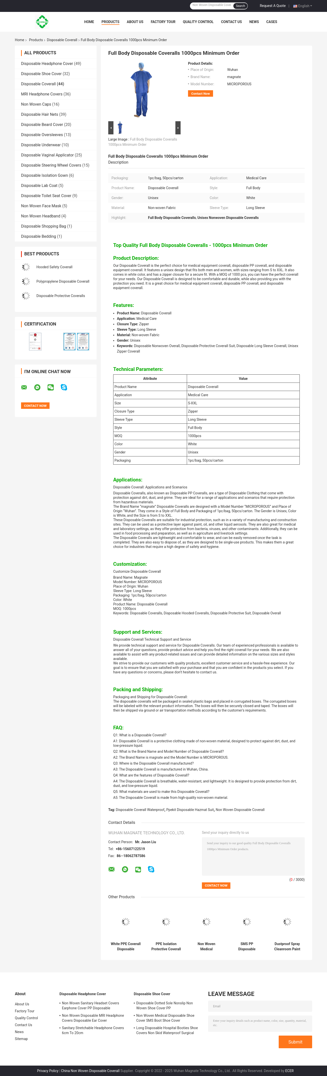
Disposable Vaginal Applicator (47, 155)
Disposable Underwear (41, 145)
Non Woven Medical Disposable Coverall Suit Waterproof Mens (206, 946)
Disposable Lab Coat (39, 185)
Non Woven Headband (40, 216)
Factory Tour (163, 22)
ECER (289, 1071)
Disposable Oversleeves (42, 134)
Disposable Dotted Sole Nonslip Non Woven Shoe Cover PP (164, 1005)
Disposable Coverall (62, 40)
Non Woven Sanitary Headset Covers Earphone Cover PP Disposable (90, 1005)
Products (110, 22)
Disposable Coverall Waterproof (140, 810)
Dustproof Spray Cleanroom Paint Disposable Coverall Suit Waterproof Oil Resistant (287, 946)
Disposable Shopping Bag (43, 226)
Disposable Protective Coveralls (60, 296)
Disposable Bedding (38, 236)
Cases (271, 22)
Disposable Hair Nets (39, 114)
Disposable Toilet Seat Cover (46, 195)
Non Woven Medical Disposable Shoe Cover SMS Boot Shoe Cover (165, 1018)
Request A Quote (273, 6)
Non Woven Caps (36, 104)
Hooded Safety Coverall (54, 267)
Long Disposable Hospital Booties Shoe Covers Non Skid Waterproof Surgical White (167, 1031)
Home (89, 22)
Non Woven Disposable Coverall (240, 810)
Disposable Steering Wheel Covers (51, 165)
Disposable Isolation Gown (44, 175)
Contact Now (200, 93)
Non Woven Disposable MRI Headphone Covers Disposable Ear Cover (93, 1018)
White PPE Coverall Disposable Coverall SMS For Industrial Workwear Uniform (125, 946)
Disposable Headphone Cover (47, 63)
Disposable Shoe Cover (41, 73)
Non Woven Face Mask (41, 206)
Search (240, 6)
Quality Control (198, 22)
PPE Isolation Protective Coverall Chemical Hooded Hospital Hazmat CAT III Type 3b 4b (166, 946)
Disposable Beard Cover (42, 124)
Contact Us (231, 22)
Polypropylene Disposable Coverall (62, 281)
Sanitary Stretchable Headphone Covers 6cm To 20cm (93, 1030)
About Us (135, 22)
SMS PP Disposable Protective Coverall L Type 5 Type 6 (247, 946)
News (254, 22)
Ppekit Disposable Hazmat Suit (190, 810)
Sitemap (21, 1039)
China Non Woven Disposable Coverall (90, 1071)
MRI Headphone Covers (41, 94)
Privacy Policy (47, 1071)
